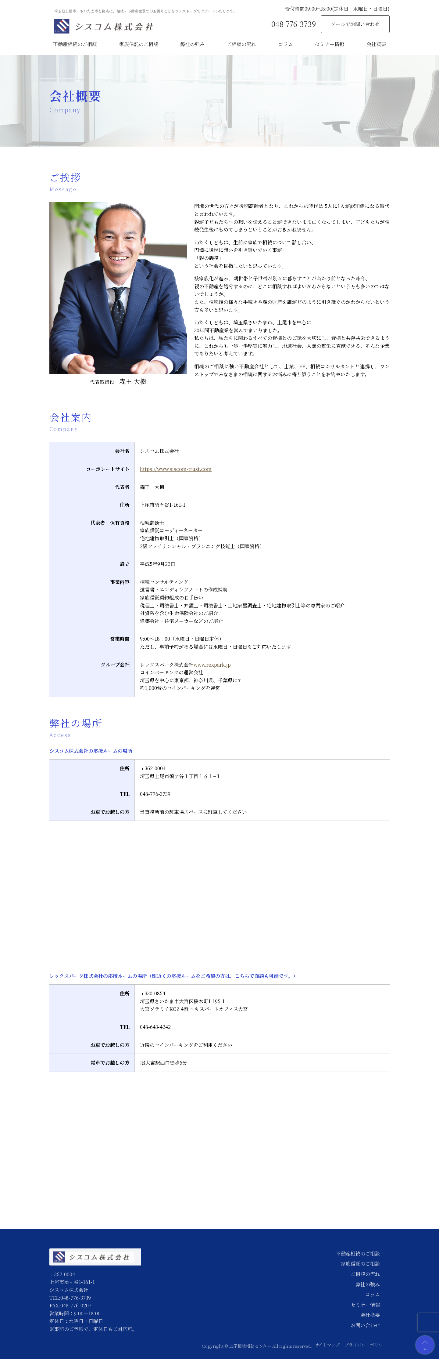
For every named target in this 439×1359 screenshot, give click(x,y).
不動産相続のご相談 (75, 44)
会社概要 (376, 44)
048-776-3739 (293, 23)
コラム (285, 44)
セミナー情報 (329, 44)
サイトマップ (327, 1345)
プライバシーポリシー (365, 1345)
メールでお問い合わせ (355, 23)
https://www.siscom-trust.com (176, 468)
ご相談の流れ (241, 44)
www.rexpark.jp (212, 664)
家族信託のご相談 (138, 44)
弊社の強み (192, 44)
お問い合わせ (365, 1325)
